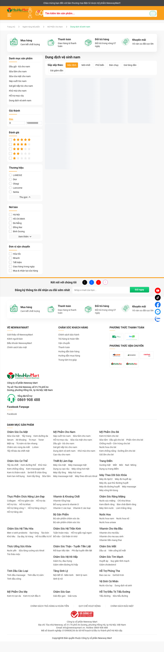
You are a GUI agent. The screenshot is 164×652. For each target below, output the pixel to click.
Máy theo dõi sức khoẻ (86, 486)
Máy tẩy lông (59, 483)
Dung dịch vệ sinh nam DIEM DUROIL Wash (85, 108)
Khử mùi (42, 475)
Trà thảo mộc (13, 565)
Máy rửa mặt (59, 475)
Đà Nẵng (15, 219)
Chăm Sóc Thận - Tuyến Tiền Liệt (72, 557)
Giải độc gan (59, 606)
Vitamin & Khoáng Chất (66, 507)
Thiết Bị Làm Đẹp (63, 471)
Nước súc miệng (107, 511)
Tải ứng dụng (48, 3)
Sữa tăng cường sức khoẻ (31, 561)
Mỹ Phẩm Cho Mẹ (17, 602)
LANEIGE (15, 171)
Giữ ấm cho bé (106, 465)
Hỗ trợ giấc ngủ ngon (81, 543)
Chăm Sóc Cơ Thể (17, 471)
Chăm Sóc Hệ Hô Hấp (65, 567)
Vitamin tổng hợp (61, 511)
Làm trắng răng (123, 518)
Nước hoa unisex (107, 533)
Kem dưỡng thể (28, 475)
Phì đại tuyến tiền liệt (82, 561)
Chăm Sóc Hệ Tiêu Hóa (20, 539)
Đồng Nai (15, 223)
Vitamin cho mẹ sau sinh (111, 547)
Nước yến (11, 561)
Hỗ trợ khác (25, 515)
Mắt (115, 475)
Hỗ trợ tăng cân (15, 522)
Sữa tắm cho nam (18, 67)
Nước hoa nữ (122, 529)
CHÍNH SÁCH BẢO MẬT (122, 616)
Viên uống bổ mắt (117, 561)
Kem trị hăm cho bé (108, 446)
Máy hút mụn (74, 483)
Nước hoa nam (106, 529)
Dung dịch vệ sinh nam (20, 96)
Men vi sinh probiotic (17, 543)
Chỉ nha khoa (124, 511)
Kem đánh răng (107, 515)
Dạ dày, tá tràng (25, 547)
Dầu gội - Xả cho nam (19, 63)
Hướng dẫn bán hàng (68, 347)
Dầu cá (102, 561)
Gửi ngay (138, 286)
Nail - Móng (130, 475)
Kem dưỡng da (40, 446)
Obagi (14, 179)
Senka (14, 188)
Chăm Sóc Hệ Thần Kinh (67, 539)
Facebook (12, 424)
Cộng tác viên (32, 3)
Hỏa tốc (15, 250)
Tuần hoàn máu (61, 543)
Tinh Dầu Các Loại (17, 581)
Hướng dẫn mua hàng (69, 352)
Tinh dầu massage (16, 585)
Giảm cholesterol (107, 575)
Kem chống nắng (15, 479)
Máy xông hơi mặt (80, 479)
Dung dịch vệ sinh (123, 596)
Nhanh (14, 254)
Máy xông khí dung (108, 501)
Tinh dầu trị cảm (36, 585)
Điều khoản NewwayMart (19, 339)
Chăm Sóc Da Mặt (17, 442)
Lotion (35, 457)
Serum (10, 450)
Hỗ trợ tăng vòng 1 (16, 518)
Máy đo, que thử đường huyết (113, 493)
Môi (121, 475)
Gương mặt (105, 475)
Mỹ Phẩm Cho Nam (59, 23)
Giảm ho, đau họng (62, 571)
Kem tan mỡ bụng (16, 486)
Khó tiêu (11, 547)
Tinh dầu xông (14, 589)
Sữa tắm (46, 486)
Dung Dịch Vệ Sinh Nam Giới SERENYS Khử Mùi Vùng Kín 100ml (113, 108)
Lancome (15, 184)
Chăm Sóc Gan (61, 602)
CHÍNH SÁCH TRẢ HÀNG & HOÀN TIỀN (49, 616)
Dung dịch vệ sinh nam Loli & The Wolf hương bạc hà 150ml (58, 154)
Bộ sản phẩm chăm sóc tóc (66, 533)
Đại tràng (34, 543)
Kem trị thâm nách (16, 483)
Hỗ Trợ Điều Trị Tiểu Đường (114, 602)
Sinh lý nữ (58, 589)
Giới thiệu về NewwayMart (20, 331)
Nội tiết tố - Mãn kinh (63, 585)
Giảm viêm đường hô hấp (65, 575)
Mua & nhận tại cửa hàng (23, 266)
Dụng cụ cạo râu (61, 479)
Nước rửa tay (105, 596)
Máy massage (129, 497)
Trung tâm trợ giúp (67, 356)
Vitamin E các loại (81, 518)
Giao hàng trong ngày (22, 262)
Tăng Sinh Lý (60, 581)
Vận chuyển (64, 339)
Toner (41, 450)
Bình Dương (17, 227)
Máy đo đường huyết (109, 497)
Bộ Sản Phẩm (61, 525)
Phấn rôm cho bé (134, 450)
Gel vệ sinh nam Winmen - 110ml (137, 108)
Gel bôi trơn (118, 585)
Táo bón (45, 543)
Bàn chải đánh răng (126, 515)
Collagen (11, 511)
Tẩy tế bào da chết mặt (18, 461)
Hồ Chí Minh (17, 215)
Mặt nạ (10, 454)
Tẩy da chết (12, 475)
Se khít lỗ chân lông (37, 483)
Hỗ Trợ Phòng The (109, 581)
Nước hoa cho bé (107, 457)
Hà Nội (14, 210)
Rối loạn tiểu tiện (61, 561)
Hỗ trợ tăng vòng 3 (37, 518)
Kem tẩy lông (33, 486)
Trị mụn (32, 450)
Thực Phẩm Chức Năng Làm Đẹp (26, 507)
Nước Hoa (105, 525)
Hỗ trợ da (40, 511)
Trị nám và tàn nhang (26, 454)
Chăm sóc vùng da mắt (18, 457)
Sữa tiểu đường (120, 606)
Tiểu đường (105, 606)
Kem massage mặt (35, 479)
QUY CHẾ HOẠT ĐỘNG (90, 616)
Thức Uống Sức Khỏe (19, 557)
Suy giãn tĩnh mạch (120, 571)
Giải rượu (72, 606)
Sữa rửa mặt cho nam (20, 72)
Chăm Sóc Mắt (107, 557)
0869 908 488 (31, 410)
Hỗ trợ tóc (12, 515)
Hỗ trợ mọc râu (16, 92)
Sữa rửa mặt (13, 446)
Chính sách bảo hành (68, 331)
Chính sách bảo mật (17, 343)
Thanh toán (64, 343)
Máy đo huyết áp (123, 489)
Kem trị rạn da (14, 606)
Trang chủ (11, 23)
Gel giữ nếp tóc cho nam (21, 82)
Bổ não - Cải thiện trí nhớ (65, 547)
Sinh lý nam (81, 585)
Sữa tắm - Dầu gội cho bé (111, 450)
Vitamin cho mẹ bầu (109, 543)
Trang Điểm (105, 471)
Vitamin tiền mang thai (110, 550)
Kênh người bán (14, 3)
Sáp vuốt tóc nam (17, 77)
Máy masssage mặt (63, 486)
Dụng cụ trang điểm (109, 479)
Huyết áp (103, 571)
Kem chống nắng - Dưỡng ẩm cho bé (117, 461)
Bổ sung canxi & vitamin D (66, 515)
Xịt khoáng (21, 450)
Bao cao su (104, 585)
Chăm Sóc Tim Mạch (111, 567)
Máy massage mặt (77, 475)
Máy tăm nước (106, 518)
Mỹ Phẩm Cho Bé (109, 442)
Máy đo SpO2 (106, 489)
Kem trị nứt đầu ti (31, 606)
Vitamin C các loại (62, 518)
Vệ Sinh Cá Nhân (108, 591)
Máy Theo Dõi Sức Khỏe (113, 485)
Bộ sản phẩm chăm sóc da (66, 529)
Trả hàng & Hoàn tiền (68, 335)
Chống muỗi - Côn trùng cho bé (114, 454)
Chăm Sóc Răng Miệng (112, 507)
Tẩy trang (26, 446)
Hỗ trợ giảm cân (26, 511)
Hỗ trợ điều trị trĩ (43, 547)
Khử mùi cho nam (17, 87)
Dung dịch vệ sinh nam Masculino (58, 108)
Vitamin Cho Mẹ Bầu (111, 539)
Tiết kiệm (15, 258)
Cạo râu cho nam (61, 465)
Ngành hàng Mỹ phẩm (33, 23)
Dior (13, 175)
